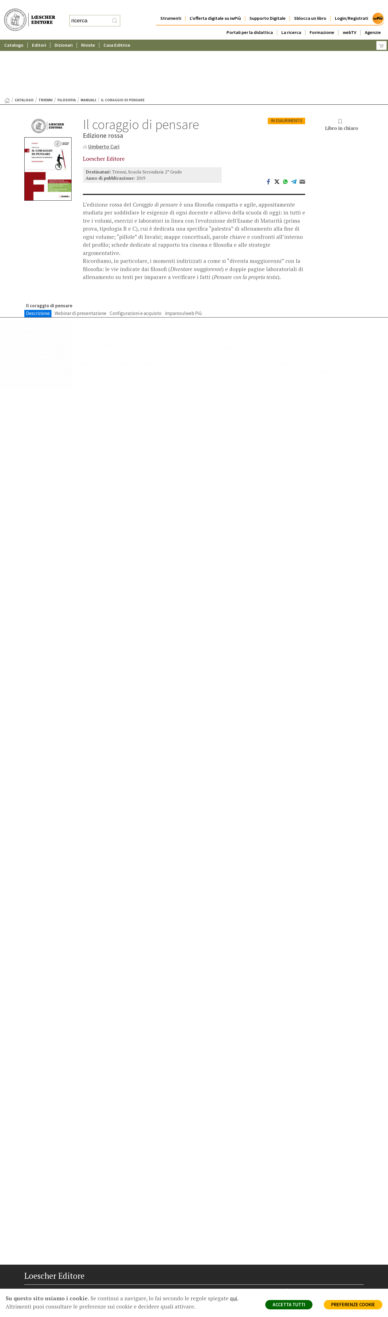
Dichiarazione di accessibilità (319, 1269)
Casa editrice (217, 1235)
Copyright (302, 1249)
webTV (349, 21)
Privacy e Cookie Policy (314, 1235)
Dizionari (64, 34)
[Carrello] (381, 34)
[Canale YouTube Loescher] (59, 1289)
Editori (39, 34)
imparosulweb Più (183, 258)
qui (233, 1298)
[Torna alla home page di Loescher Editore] (30, 14)
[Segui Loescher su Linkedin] (49, 1289)
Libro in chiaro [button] (341, 70)
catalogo (24, 44)
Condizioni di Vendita (312, 1255)
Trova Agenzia (218, 1242)
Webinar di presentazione (80, 258)
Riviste (88, 34)
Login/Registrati (351, 7)
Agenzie (373, 21)
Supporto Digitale (267, 7)
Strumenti (170, 7)
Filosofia (66, 44)
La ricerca (291, 21)
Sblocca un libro (310, 7)
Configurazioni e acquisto (135, 258)
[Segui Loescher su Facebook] (29, 1289)
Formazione (322, 21)
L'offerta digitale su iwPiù (215, 7)
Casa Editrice (117, 34)
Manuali (88, 44)
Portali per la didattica (250, 21)
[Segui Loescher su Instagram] (39, 1289)
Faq (209, 1255)
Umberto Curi (104, 91)
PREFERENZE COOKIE (353, 1304)
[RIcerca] (114, 15)
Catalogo (13, 34)
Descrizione (38, 258)
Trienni (45, 44)
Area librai (214, 1249)
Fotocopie (302, 1262)
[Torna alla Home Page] (7, 45)
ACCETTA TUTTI (289, 1304)
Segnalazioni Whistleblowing (318, 1242)
